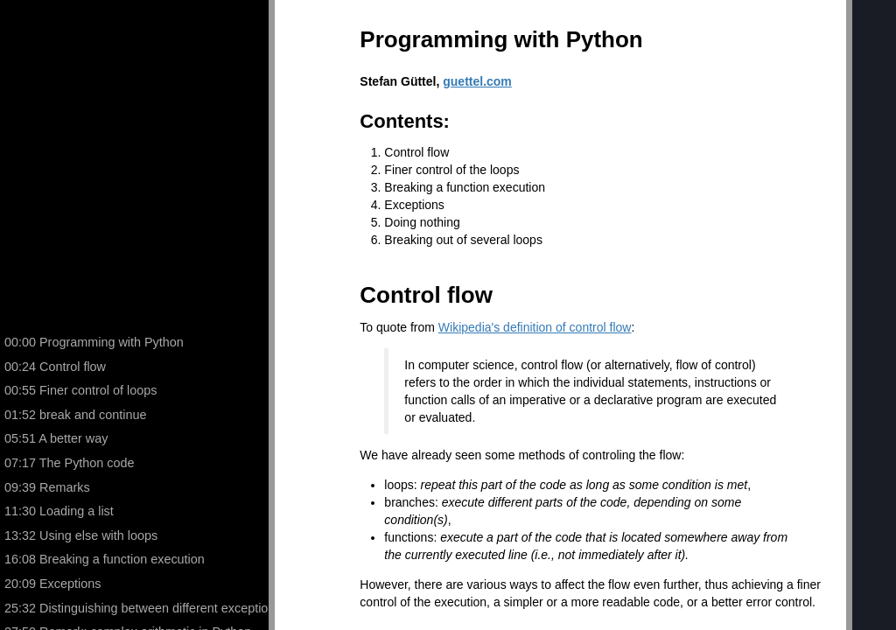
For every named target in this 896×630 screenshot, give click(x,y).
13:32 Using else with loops (81, 535)
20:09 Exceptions (52, 584)
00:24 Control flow (55, 367)
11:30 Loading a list (59, 511)
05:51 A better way (56, 438)
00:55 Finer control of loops (80, 390)
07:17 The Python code (69, 463)
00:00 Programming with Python (94, 342)
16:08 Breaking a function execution (104, 559)
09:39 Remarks (47, 487)
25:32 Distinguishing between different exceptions (138, 608)
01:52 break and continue (75, 415)
